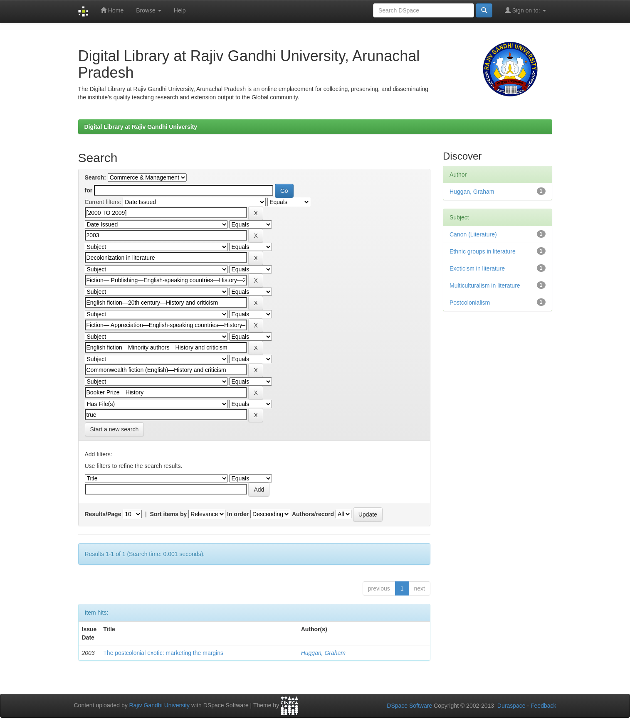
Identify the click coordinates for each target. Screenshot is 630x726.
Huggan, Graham (323, 653)
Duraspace (511, 705)
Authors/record (313, 514)
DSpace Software (409, 705)
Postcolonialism (470, 302)
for (89, 190)
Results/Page (103, 514)
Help (180, 10)
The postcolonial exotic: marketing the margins (163, 653)
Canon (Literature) (473, 234)
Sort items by (168, 514)
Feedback (543, 705)
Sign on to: (525, 10)
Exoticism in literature (477, 268)
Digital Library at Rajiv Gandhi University (141, 126)
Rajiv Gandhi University (159, 705)
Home (112, 10)
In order (238, 514)
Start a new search (114, 429)
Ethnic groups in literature (483, 251)
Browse (148, 10)
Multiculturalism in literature (485, 285)
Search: (95, 177)
